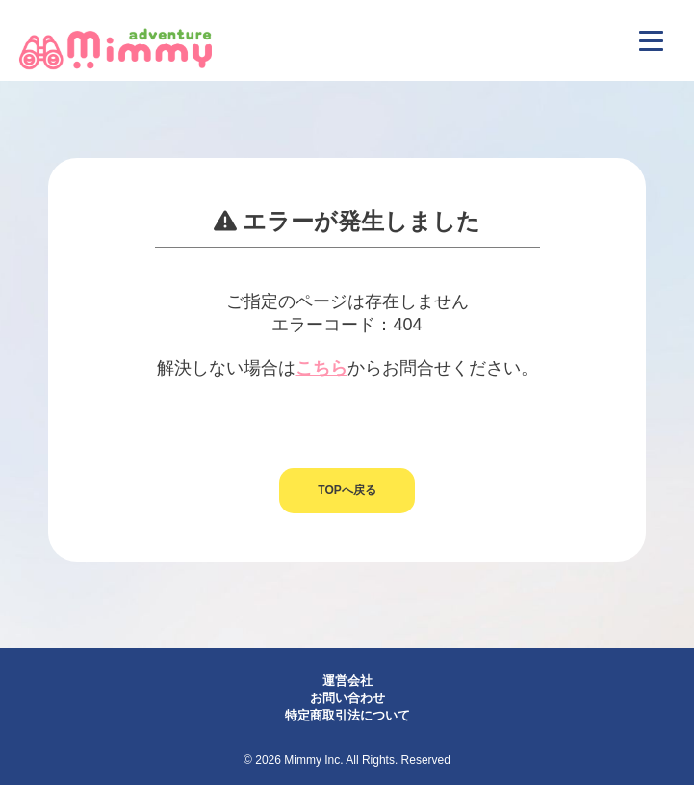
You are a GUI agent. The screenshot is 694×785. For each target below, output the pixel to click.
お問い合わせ (347, 698)
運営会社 (347, 680)
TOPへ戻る (346, 490)
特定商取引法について (347, 715)
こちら (321, 368)
